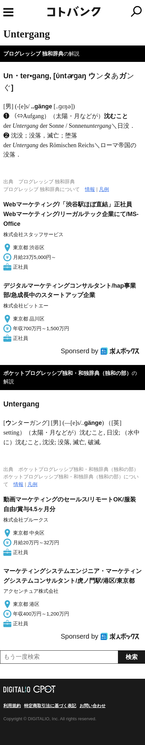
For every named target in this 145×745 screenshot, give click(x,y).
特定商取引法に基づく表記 (50, 705)
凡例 (104, 189)
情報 (90, 189)
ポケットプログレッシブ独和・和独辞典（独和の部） (67, 373)
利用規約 (12, 705)
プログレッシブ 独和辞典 (33, 54)
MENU (8, 12)
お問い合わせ (93, 705)
